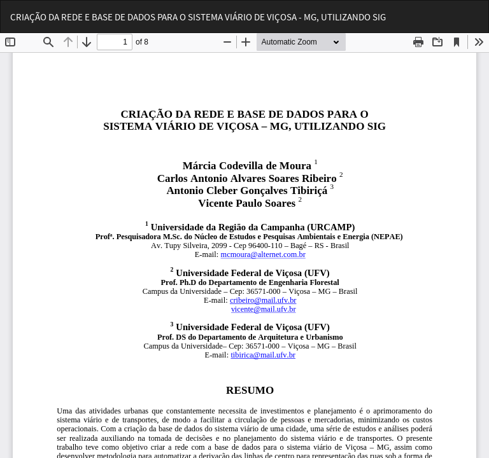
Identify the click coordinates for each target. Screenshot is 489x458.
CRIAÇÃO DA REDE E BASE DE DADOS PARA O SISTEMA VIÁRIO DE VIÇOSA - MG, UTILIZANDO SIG (198, 17)
